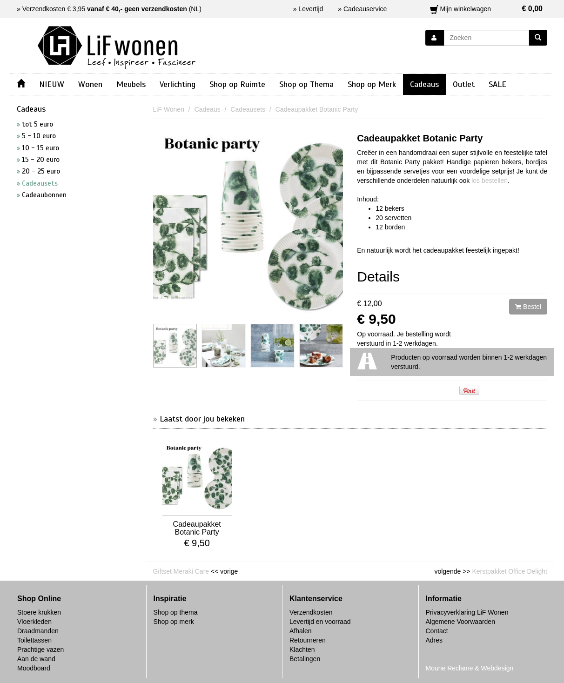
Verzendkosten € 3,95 (104, 9)
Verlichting (177, 84)
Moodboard (33, 668)
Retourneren (307, 640)
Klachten (302, 649)
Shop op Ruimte (237, 84)
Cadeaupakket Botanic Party (420, 138)
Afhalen (300, 631)
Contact (437, 631)
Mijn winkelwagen (486, 9)
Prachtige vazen (40, 649)
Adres (434, 640)
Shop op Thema (306, 84)
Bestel (528, 306)
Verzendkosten (311, 612)
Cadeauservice (365, 9)
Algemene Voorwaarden (460, 621)
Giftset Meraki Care (181, 571)
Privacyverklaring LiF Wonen (467, 612)
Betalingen (304, 659)
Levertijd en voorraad (320, 621)
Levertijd (310, 9)
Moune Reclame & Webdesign (470, 668)
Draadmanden (38, 631)
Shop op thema (176, 612)
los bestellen (489, 180)
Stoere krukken (39, 612)
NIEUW (51, 84)
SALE (497, 84)
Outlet (464, 84)
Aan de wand (36, 659)
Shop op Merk (372, 84)
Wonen (90, 84)
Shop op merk (174, 621)
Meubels (131, 84)
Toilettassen (34, 640)
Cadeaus (424, 84)
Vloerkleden (34, 621)
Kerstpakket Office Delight (509, 571)
